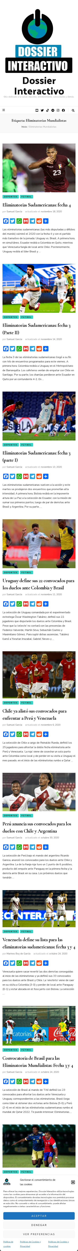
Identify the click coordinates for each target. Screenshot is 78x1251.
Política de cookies (8, 1243)
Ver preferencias (39, 1234)
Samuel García (14, 211)
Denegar (39, 1225)
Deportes (10, 196)
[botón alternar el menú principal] (4, 110)
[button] (73, 1182)
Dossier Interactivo (39, 85)
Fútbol (26, 196)
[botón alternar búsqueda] (73, 110)
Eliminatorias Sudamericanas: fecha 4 (36, 205)
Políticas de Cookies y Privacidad (30, 1243)
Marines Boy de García (18, 953)
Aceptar (39, 1216)
